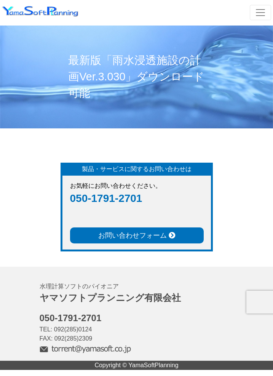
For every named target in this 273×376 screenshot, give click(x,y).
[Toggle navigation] (260, 12)
